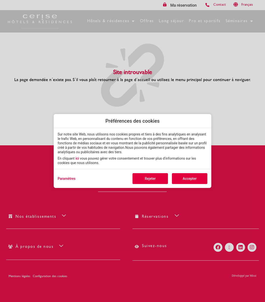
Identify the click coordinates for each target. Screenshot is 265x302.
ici (77, 158)
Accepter (190, 179)
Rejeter (150, 179)
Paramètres (67, 179)
